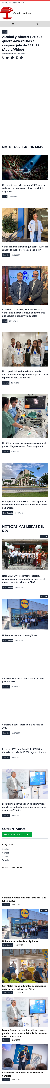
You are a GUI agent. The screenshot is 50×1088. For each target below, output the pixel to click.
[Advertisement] (25, 114)
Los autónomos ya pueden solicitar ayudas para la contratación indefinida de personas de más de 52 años (24, 807)
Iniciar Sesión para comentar (17, 834)
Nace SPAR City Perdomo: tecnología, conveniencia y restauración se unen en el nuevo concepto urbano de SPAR (23, 579)
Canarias (6, 255)
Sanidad (6, 860)
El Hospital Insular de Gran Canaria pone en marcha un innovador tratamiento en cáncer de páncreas (24, 504)
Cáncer (5, 852)
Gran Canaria (8, 513)
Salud (5, 32)
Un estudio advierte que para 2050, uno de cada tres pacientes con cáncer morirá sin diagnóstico (23, 188)
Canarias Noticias (9, 53)
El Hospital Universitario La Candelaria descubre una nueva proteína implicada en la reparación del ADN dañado (25, 374)
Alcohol (5, 849)
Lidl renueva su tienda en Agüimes (19, 635)
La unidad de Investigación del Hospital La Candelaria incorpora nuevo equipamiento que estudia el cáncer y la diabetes (23, 312)
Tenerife (6, 383)
